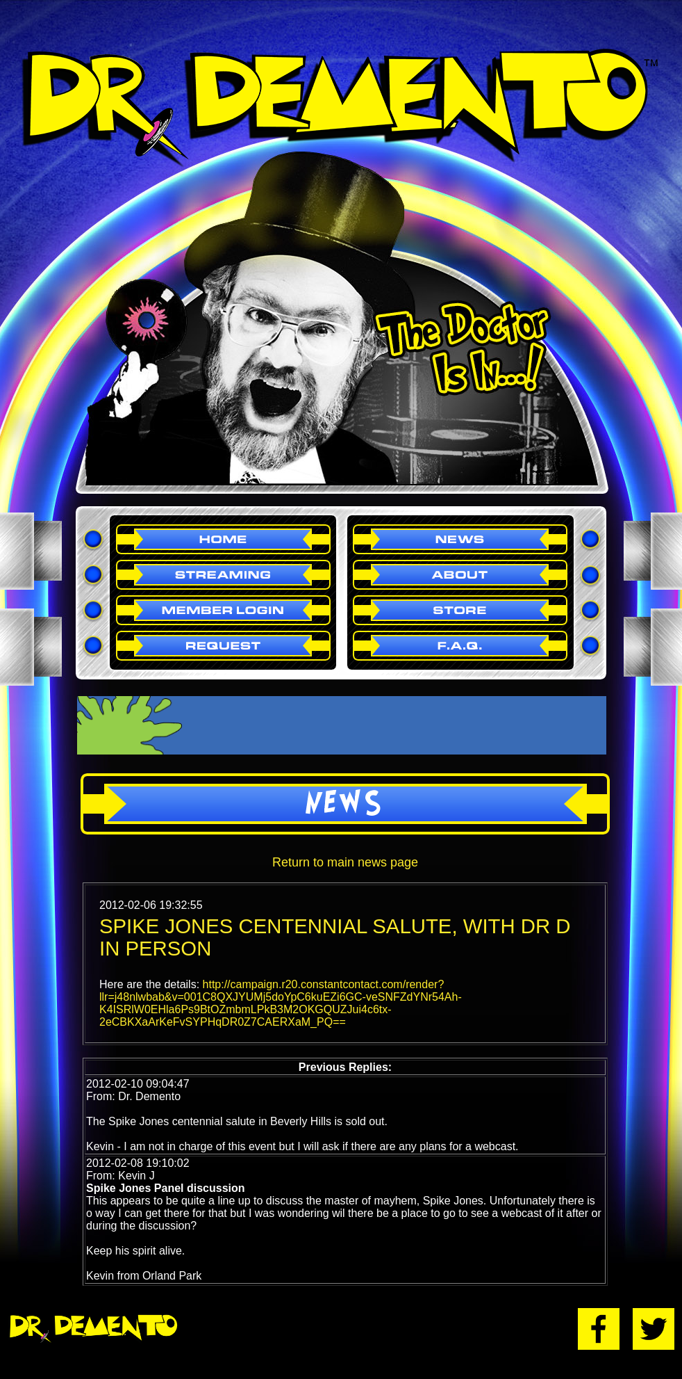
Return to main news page (345, 862)
